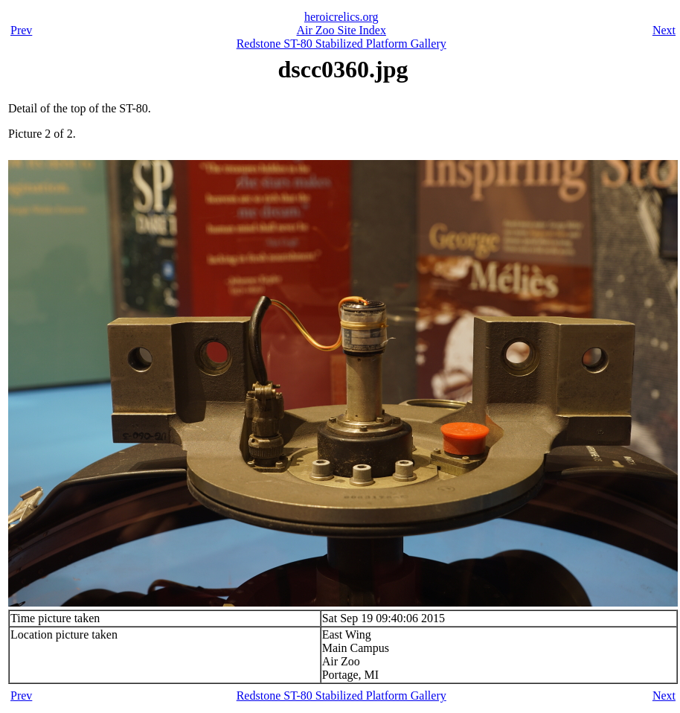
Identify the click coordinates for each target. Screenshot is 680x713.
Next (664, 30)
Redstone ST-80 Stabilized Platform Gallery (341, 43)
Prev (21, 30)
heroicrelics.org (341, 16)
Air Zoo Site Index (341, 30)
